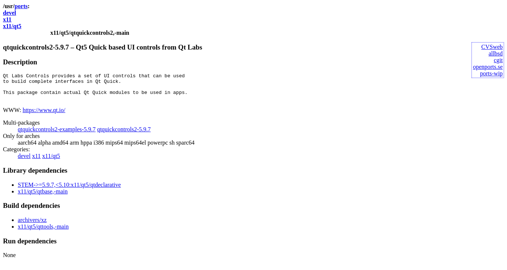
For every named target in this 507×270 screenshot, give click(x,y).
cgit (498, 60)
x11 (7, 19)
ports (21, 6)
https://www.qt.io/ (44, 115)
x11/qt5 (12, 26)
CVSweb (492, 47)
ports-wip (491, 73)
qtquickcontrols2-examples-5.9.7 (57, 135)
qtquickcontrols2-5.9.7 (124, 135)
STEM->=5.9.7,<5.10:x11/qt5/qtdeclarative (69, 190)
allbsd (496, 53)
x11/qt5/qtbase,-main (43, 197)
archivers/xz (32, 225)
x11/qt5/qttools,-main (43, 232)
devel (9, 13)
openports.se (488, 67)
